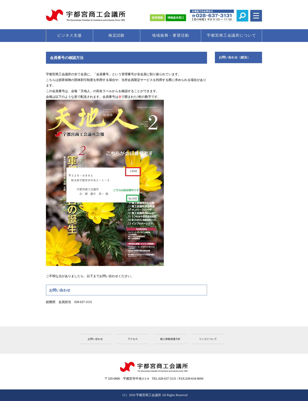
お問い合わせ (95, 339)
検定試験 (116, 35)
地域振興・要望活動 (170, 35)
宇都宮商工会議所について (231, 35)
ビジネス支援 (69, 35)
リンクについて (208, 339)
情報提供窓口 (176, 17)
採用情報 (157, 17)
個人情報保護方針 (170, 339)
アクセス (133, 339)
